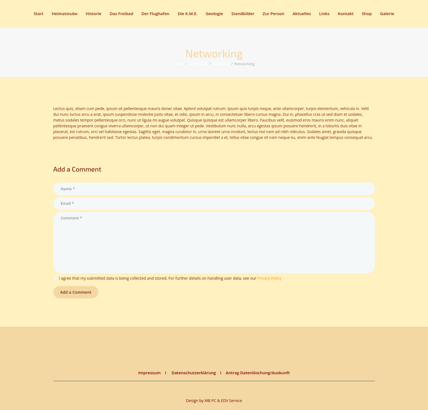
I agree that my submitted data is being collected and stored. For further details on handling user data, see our (170, 278)
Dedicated (221, 63)
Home (178, 63)
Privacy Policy (269, 278)
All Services (198, 63)
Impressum (149, 372)
